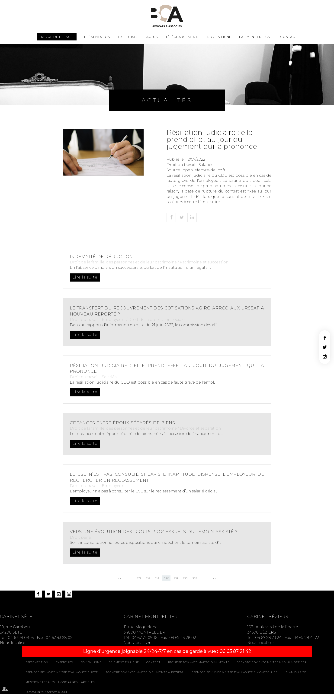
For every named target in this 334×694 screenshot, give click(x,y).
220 (166, 578)
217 (139, 578)
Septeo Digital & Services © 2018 (46, 692)
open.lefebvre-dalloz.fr (204, 170)
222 (185, 578)
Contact (288, 37)
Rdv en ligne (219, 37)
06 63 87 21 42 (235, 651)
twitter (324, 347)
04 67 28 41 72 (306, 637)
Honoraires (68, 682)
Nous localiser (13, 643)
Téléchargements (183, 37)
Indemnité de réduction (101, 256)
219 (157, 578)
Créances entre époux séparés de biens (122, 422)
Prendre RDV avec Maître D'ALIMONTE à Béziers (144, 672)
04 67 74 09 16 (21, 637)
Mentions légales (40, 682)
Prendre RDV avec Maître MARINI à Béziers (271, 662)
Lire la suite (209, 202)
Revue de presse (57, 37)
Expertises (128, 37)
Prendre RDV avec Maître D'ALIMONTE (198, 662)
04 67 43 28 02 (59, 637)
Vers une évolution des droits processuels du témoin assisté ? (154, 531)
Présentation (97, 37)
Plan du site (296, 672)
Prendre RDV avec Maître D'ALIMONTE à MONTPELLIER (234, 672)
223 (195, 578)
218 (148, 578)
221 (176, 578)
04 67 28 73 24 (268, 637)
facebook (324, 338)
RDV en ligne (324, 356)
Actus (152, 37)
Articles (88, 682)
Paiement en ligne (256, 37)
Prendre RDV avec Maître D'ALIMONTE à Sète (62, 672)
